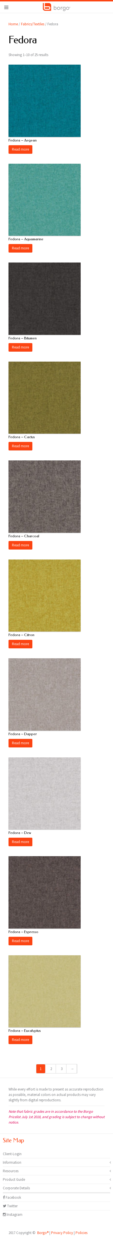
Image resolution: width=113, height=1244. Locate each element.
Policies (81, 1232)
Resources (10, 1171)
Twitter (10, 1206)
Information (12, 1162)
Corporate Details (16, 1188)
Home (13, 24)
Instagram (12, 1214)
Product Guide (14, 1179)
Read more (20, 149)
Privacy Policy (62, 1232)
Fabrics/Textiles (32, 24)
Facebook (12, 1197)
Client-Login (12, 1153)
